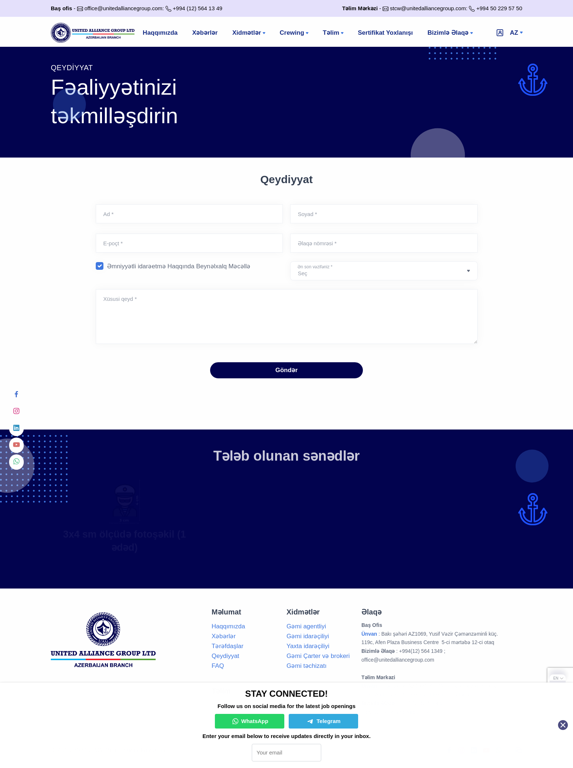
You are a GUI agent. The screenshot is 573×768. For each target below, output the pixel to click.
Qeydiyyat (225, 655)
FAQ (218, 665)
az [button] (514, 32)
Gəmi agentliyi (306, 626)
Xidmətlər (249, 33)
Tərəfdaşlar (227, 646)
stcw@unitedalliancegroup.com (428, 8)
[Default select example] (384, 270)
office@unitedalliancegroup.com (123, 8)
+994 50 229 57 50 (499, 8)
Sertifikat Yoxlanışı (385, 32)
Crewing (295, 33)
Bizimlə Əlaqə (451, 33)
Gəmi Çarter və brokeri (318, 655)
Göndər (287, 370)
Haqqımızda (160, 32)
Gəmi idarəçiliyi (307, 636)
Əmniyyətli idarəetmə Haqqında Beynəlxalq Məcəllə (179, 266)
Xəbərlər (205, 32)
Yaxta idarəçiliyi (307, 646)
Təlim (334, 33)
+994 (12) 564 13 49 (198, 8)
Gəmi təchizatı (306, 665)
